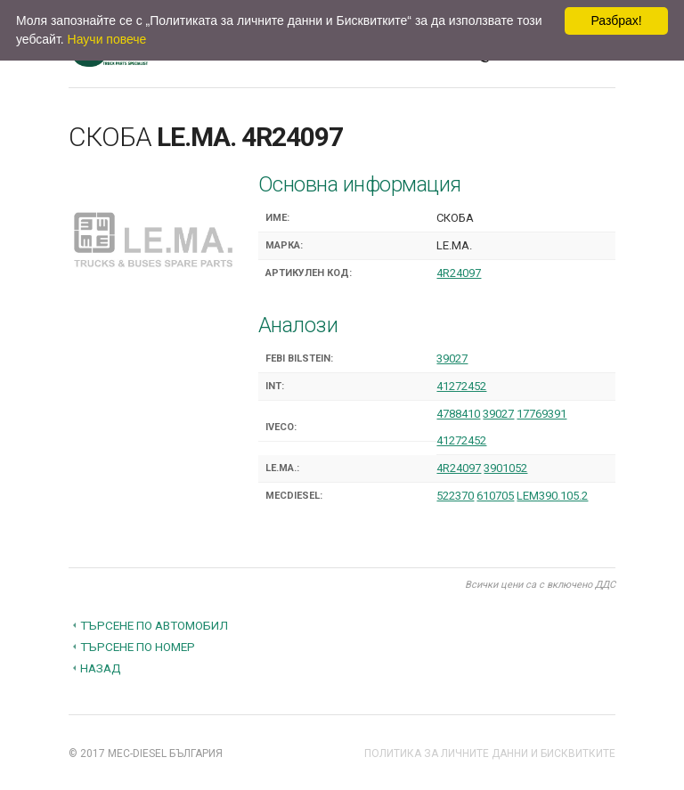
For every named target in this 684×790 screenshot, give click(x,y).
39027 (452, 358)
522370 (455, 495)
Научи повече (107, 39)
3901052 (505, 468)
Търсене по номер (137, 646)
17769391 (541, 413)
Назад (100, 668)
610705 (495, 495)
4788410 (458, 413)
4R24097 (458, 273)
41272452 (461, 386)
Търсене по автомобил (154, 625)
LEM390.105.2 (552, 495)
